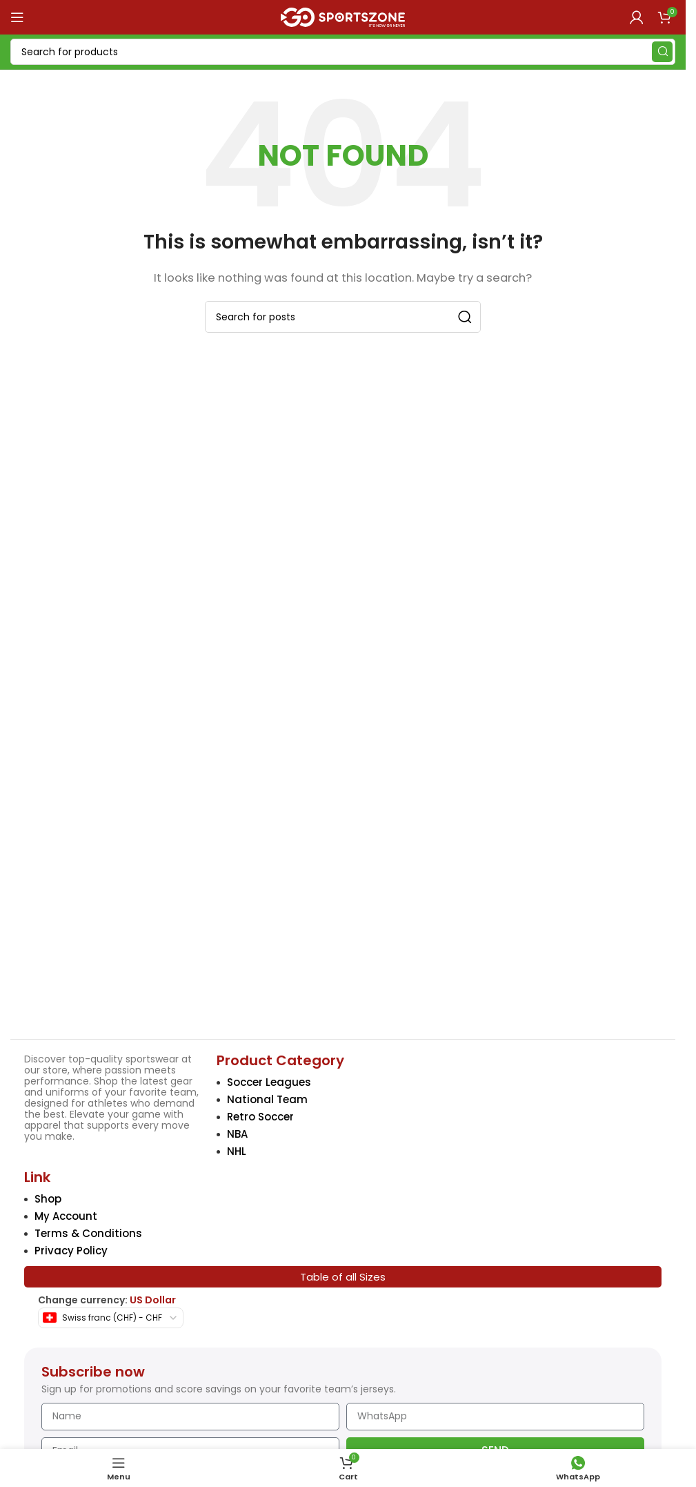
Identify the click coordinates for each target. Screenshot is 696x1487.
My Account (65, 1216)
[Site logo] (343, 16)
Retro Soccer (260, 1116)
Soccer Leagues (269, 1082)
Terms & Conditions (88, 1233)
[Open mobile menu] (17, 17)
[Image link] (105, 929)
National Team (267, 1099)
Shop (47, 1199)
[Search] (342, 52)
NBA (237, 1134)
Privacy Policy (71, 1250)
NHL (236, 1151)
